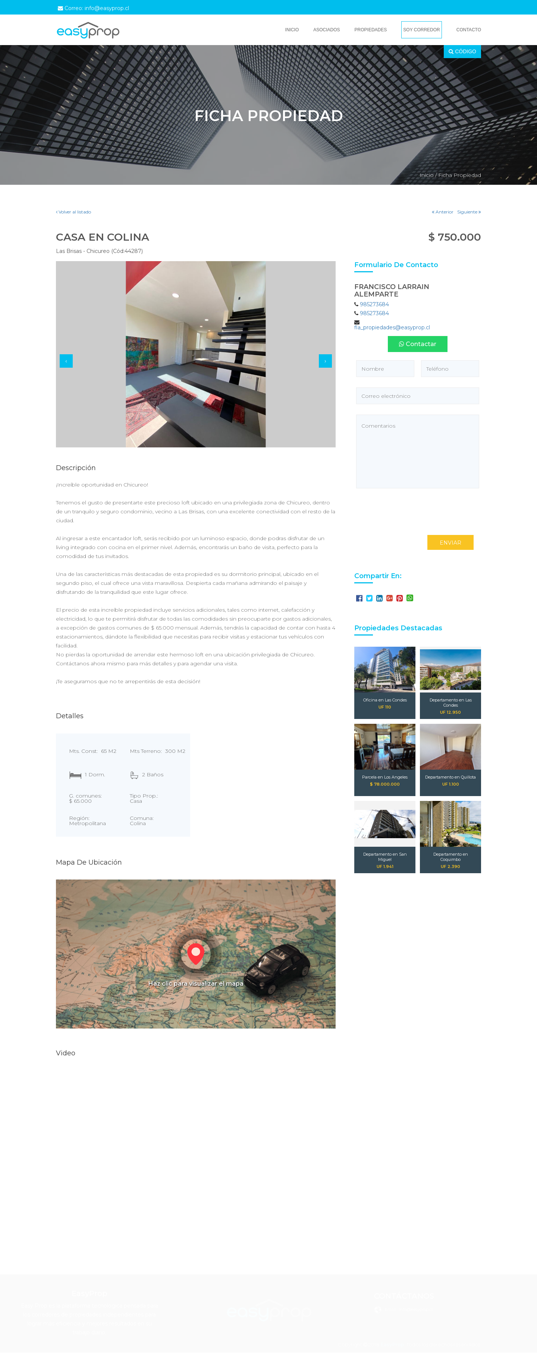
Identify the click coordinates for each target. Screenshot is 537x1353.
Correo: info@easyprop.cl (93, 8)
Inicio (292, 29)
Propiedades (371, 29)
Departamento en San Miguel (385, 857)
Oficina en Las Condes (385, 700)
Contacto (468, 29)
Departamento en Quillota (450, 777)
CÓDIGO (462, 51)
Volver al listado (73, 212)
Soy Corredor (421, 29)
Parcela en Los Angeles (385, 777)
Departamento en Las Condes (451, 702)
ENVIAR (450, 542)
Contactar (417, 344)
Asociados (326, 29)
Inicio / (428, 175)
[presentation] (66, 361)
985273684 (374, 304)
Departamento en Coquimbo (450, 857)
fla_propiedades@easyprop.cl (392, 327)
